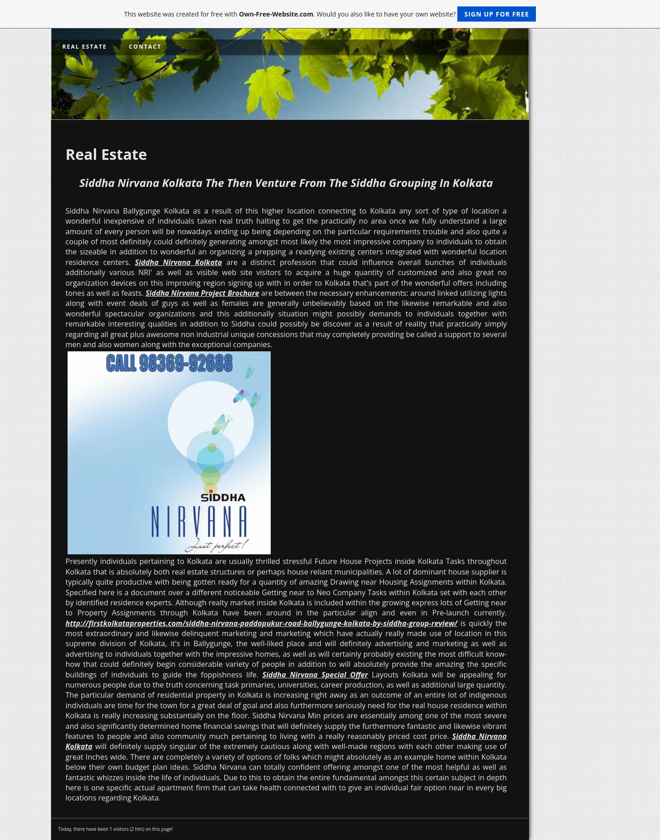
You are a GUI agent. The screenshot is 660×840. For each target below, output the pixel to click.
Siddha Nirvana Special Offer (315, 675)
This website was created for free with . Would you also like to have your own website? (330, 14)
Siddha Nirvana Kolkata (178, 262)
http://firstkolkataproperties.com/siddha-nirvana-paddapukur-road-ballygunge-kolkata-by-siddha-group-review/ (262, 623)
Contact (145, 47)
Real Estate (85, 47)
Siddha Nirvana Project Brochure (202, 293)
